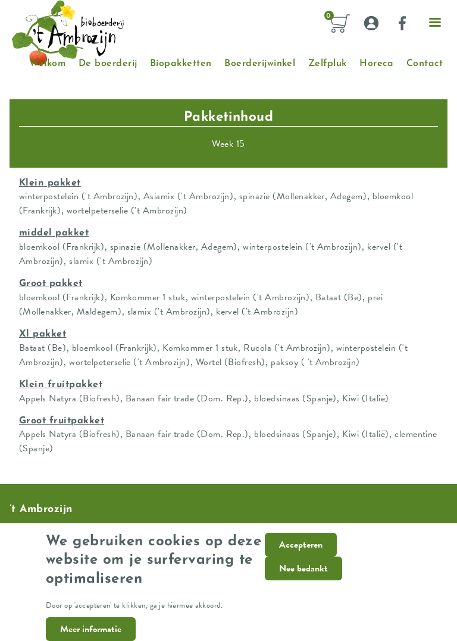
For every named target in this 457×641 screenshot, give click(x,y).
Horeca (376, 63)
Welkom (47, 63)
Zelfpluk (327, 63)
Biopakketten (181, 63)
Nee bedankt (303, 578)
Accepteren (301, 554)
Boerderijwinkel (259, 63)
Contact (424, 63)
